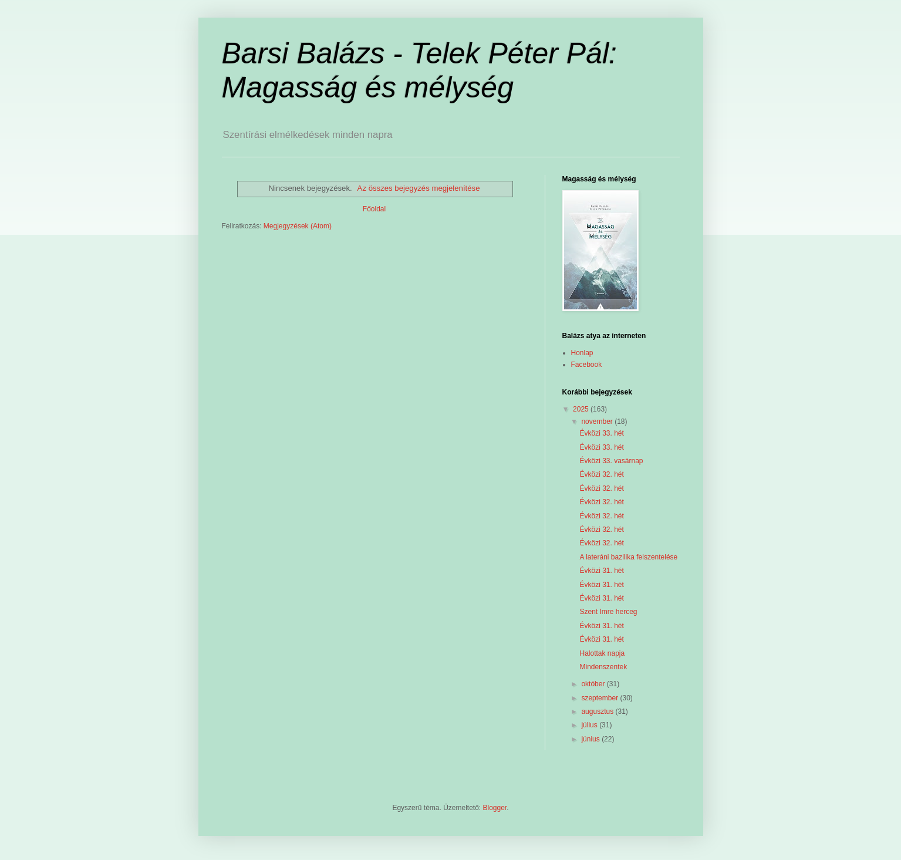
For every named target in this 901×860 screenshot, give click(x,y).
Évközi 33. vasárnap (611, 461)
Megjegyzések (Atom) (298, 226)
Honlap (582, 353)
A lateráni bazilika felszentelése (628, 557)
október (593, 684)
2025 (581, 409)
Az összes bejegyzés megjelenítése (418, 188)
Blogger (495, 808)
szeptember (600, 698)
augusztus (598, 711)
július (590, 725)
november (598, 421)
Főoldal (374, 209)
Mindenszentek (603, 667)
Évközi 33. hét (601, 433)
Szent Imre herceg (608, 612)
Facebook (586, 364)
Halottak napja (602, 653)
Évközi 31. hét (601, 570)
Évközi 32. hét (601, 474)
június (591, 739)
